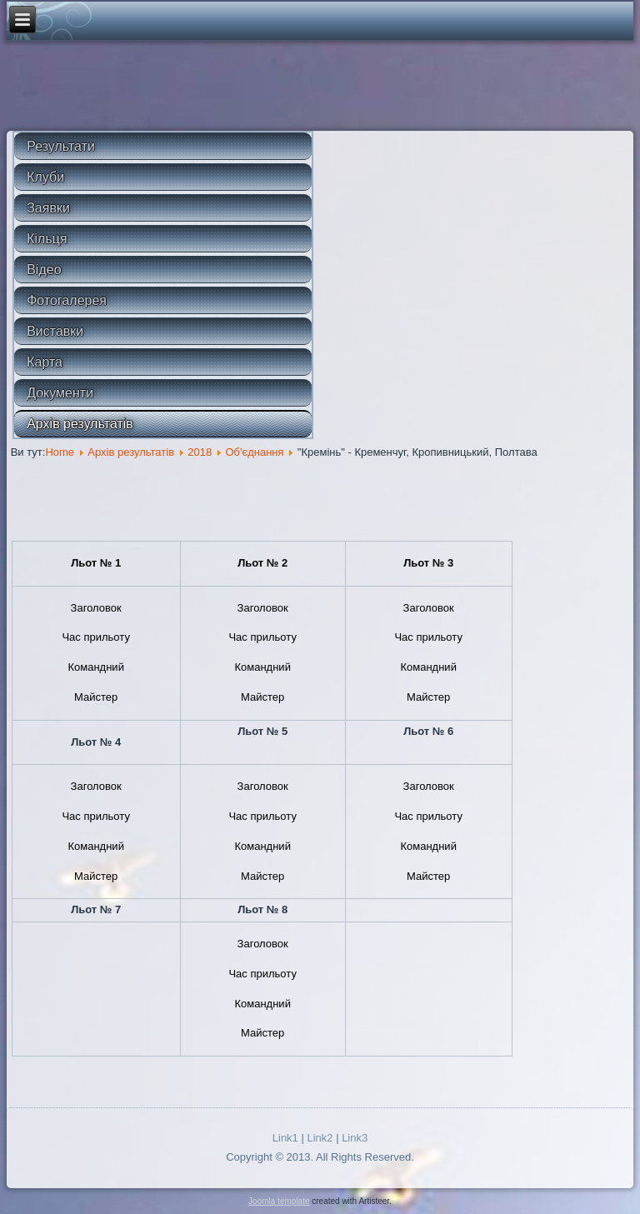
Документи (60, 393)
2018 (200, 452)
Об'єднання (254, 452)
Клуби (45, 177)
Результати (61, 146)
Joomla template (278, 1201)
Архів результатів (80, 424)
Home (59, 452)
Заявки (48, 208)
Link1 (285, 1138)
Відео (44, 269)
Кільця (47, 239)
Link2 (319, 1138)
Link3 (355, 1138)
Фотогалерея (67, 300)
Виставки (55, 331)
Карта (44, 362)
